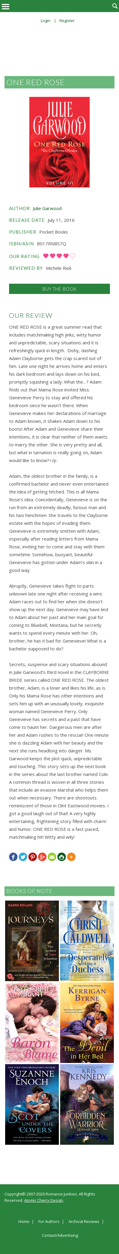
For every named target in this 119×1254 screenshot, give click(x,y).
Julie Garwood (47, 208)
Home (23, 1221)
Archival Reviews (84, 1221)
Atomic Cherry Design (43, 1200)
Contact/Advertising (60, 1235)
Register (67, 20)
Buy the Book (59, 289)
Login (45, 20)
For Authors (49, 1221)
